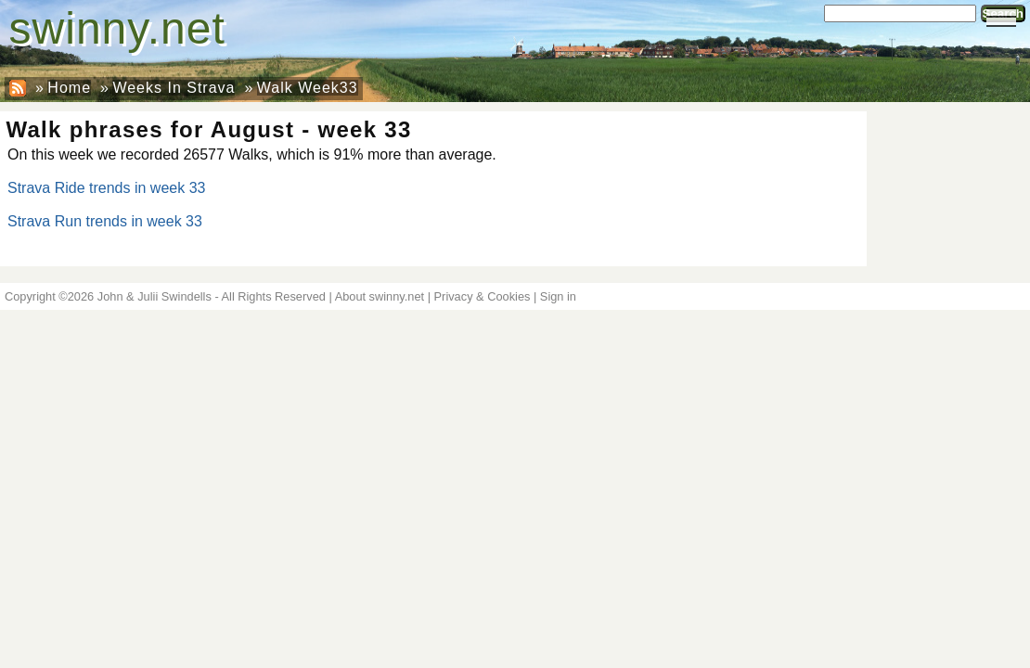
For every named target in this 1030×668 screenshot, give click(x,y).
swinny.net (117, 28)
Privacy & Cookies (482, 296)
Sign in (558, 296)
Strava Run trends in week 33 (104, 221)
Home (69, 88)
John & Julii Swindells (154, 296)
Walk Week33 (307, 88)
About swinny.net (380, 296)
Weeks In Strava (173, 88)
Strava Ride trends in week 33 (106, 188)
